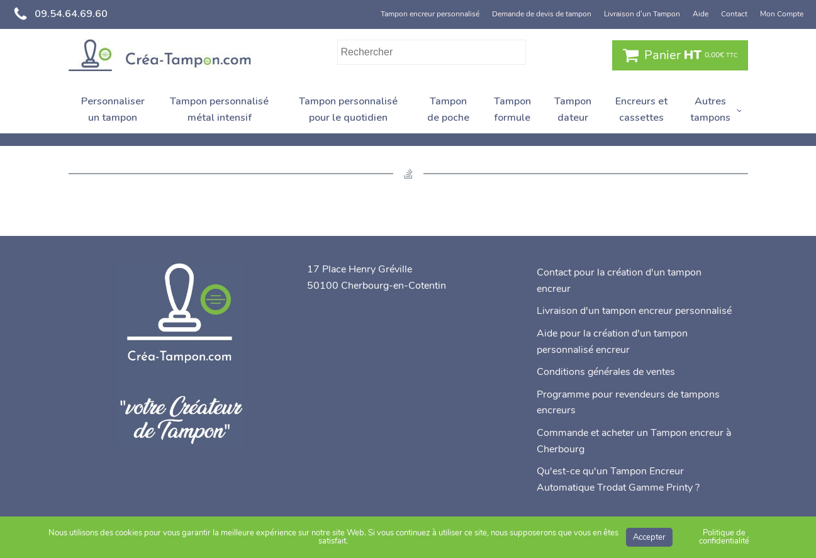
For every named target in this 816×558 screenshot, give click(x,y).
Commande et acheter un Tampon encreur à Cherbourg (634, 441)
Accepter (649, 537)
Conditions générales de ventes (606, 372)
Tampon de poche (448, 109)
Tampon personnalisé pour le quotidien (348, 109)
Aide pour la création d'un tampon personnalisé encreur (612, 341)
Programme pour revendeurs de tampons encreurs (628, 403)
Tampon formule (512, 109)
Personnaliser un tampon (113, 109)
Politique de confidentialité (724, 537)
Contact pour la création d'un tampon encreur (619, 280)
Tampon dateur (572, 109)
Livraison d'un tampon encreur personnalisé (634, 311)
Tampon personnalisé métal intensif (219, 109)
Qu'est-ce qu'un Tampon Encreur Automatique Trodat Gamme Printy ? (618, 479)
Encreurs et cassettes (641, 109)
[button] (680, 55)
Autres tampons (710, 109)
